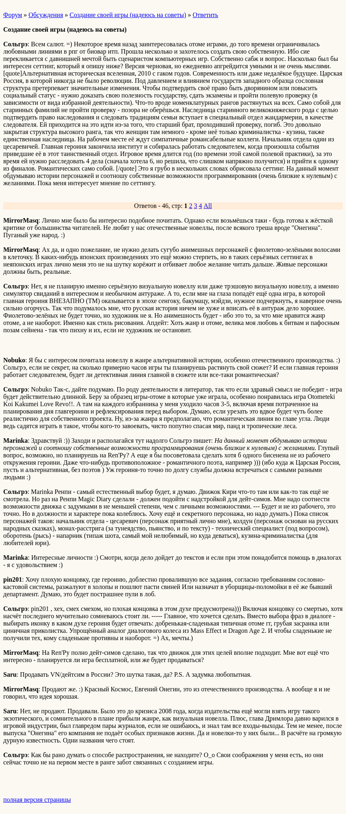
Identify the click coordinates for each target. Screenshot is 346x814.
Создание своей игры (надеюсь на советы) (128, 14)
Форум (12, 14)
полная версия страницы (37, 799)
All (208, 205)
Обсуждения (45, 14)
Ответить (205, 14)
